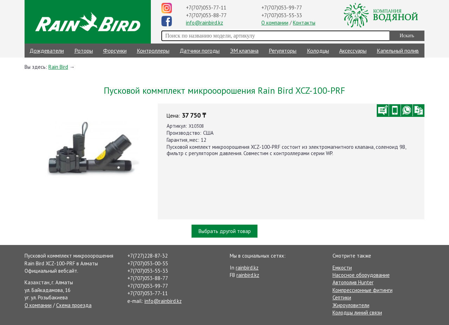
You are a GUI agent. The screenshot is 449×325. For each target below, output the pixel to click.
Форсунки (115, 50)
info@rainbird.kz (204, 22)
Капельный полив (398, 50)
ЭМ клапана (244, 50)
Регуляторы (282, 50)
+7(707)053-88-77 (206, 15)
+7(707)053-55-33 (281, 15)
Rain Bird (58, 67)
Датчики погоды (200, 50)
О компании (274, 22)
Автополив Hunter (353, 282)
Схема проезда (74, 305)
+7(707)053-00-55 (147, 263)
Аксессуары (353, 50)
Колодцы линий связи (357, 312)
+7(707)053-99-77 (281, 7)
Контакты (304, 22)
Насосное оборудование (361, 275)
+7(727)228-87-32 (147, 255)
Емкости (342, 267)
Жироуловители (351, 305)
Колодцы (318, 50)
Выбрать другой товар (225, 231)
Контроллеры (153, 50)
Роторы (83, 50)
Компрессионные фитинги (363, 290)
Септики (342, 297)
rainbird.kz (247, 267)
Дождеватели (46, 50)
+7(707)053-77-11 (206, 7)
